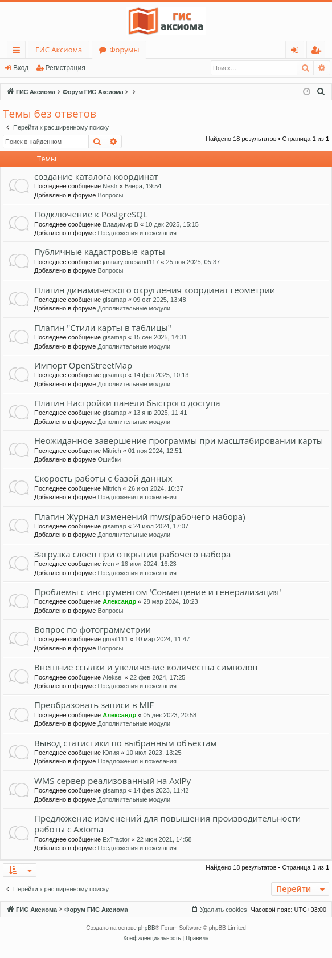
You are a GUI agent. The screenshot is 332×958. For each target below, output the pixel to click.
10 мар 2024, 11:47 (162, 639)
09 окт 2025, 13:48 (159, 299)
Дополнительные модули (133, 308)
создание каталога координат (96, 176)
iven (108, 563)
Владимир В (120, 224)
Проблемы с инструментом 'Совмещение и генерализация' (157, 591)
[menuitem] (321, 92)
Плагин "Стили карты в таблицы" (102, 327)
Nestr (110, 186)
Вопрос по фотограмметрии (92, 629)
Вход (20, 68)
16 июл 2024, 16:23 (149, 563)
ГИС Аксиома (58, 50)
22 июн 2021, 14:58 (164, 839)
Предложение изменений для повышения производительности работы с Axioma (167, 824)
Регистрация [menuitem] (318, 52)
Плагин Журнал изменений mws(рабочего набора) (139, 516)
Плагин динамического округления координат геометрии (154, 290)
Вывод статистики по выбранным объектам (125, 743)
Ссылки (18, 52)
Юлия (111, 752)
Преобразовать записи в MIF (94, 704)
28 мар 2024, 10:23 (170, 601)
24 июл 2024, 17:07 (160, 526)
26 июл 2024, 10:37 (155, 488)
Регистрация (65, 68)
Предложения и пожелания (137, 232)
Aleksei (112, 677)
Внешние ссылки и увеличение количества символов (145, 667)
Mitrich (112, 450)
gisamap (114, 299)
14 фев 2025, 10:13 (160, 374)
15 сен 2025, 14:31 (160, 337)
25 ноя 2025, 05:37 (193, 261)
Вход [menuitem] (297, 52)
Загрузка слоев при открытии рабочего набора (132, 554)
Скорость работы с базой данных (103, 478)
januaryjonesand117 (131, 261)
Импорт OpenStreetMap (83, 365)
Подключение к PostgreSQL (90, 214)
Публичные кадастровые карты (99, 251)
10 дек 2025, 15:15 (172, 224)
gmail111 (115, 639)
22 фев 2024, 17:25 (157, 677)
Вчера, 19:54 (143, 186)
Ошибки (109, 459)
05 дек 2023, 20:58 (169, 715)
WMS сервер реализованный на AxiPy (112, 780)
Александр (119, 601)
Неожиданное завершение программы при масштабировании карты (178, 440)
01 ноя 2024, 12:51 (155, 450)
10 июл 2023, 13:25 (154, 752)
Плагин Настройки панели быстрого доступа (127, 403)
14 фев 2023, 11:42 (160, 790)
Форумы (124, 50)
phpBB (146, 928)
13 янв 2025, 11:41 (160, 412)
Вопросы (110, 195)
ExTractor (116, 839)
